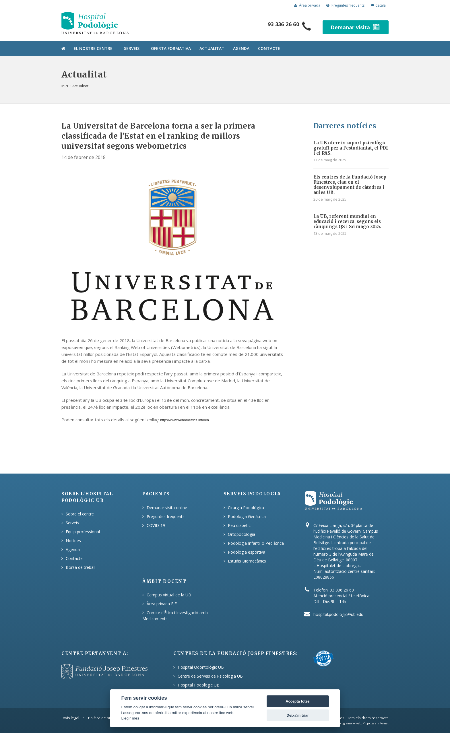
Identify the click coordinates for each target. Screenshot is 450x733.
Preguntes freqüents (345, 5)
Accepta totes (298, 701)
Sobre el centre (80, 514)
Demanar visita (356, 27)
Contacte (269, 48)
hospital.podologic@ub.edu (338, 614)
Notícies (73, 540)
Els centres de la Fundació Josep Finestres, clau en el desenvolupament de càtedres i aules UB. (349, 184)
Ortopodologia (241, 534)
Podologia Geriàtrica (247, 516)
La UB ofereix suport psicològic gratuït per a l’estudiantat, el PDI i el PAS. (350, 148)
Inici (64, 85)
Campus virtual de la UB (169, 595)
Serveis (131, 48)
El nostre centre (93, 48)
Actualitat (211, 48)
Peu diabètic (239, 525)
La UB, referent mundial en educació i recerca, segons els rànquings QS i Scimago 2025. (347, 221)
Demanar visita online (167, 507)
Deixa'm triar (298, 715)
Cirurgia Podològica (246, 507)
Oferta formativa (171, 48)
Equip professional (83, 531)
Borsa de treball (80, 567)
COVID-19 (156, 525)
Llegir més (130, 718)
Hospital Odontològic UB (201, 667)
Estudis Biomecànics (247, 561)
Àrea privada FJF (162, 603)
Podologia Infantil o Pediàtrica (256, 543)
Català (378, 5)
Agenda (241, 48)
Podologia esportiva (246, 552)
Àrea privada (307, 5)
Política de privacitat (105, 717)
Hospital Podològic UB (199, 685)
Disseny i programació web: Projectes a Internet (357, 723)
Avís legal (71, 717)
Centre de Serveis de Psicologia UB (210, 676)
